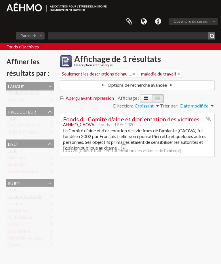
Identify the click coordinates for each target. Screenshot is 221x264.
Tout (12, 119)
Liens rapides (158, 21)
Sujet (14, 182)
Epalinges (16, 165)
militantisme (19, 218)
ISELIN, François (23, 133)
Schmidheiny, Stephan (28, 239)
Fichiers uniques (23, 94)
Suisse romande (22, 172)
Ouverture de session (191, 21)
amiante (15, 204)
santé (12, 225)
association (18, 232)
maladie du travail (24, 197)
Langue (143, 21)
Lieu (12, 143)
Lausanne (16, 158)
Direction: (123, 105)
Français (15, 100)
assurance (17, 211)
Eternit (14, 246)
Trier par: (169, 105)
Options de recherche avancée (137, 85)
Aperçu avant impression (87, 98)
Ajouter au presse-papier (209, 119)
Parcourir (28, 35)
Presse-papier (129, 21)
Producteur (22, 111)
